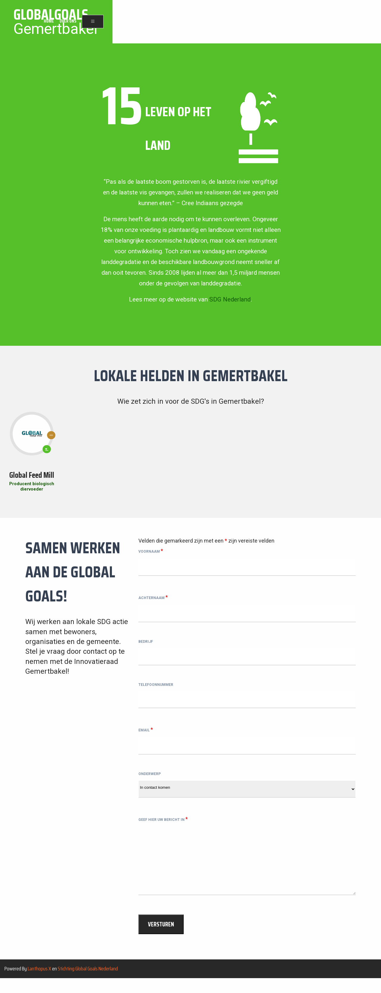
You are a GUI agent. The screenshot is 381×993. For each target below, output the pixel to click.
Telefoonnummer (155, 691)
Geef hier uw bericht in (163, 830)
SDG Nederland (230, 299)
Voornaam (150, 551)
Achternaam (153, 598)
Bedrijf (145, 645)
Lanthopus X (39, 983)
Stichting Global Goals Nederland (88, 983)
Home (317, 22)
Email (145, 737)
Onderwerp (149, 784)
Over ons (335, 22)
